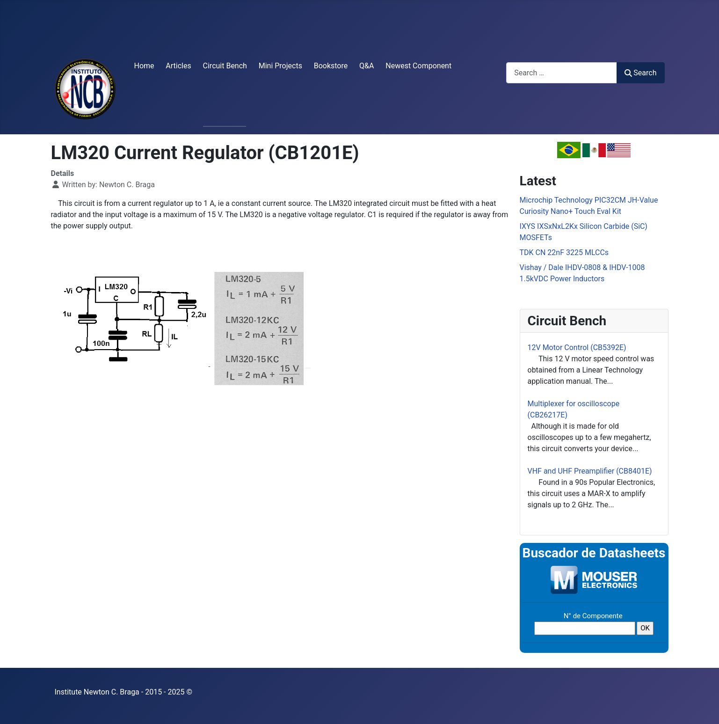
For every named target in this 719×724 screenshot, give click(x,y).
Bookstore (331, 65)
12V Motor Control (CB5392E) (577, 347)
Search (640, 72)
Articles (178, 65)
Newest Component (418, 65)
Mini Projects (280, 65)
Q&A (366, 65)
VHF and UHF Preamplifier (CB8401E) (590, 471)
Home (144, 65)
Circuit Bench (225, 65)
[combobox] (561, 72)
